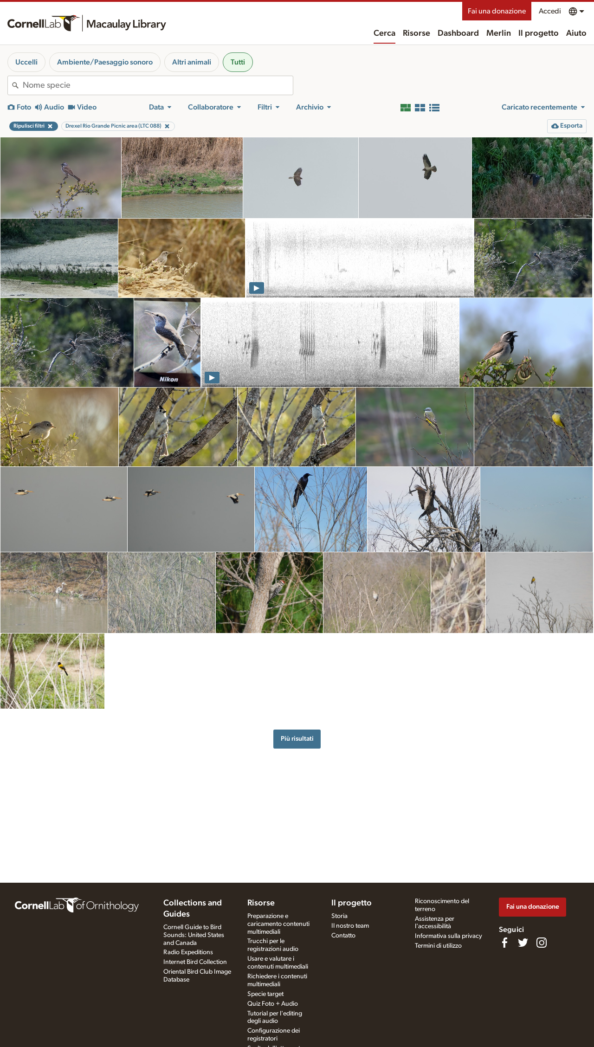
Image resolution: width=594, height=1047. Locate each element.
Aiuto (576, 33)
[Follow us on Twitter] (523, 942)
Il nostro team (350, 926)
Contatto (343, 935)
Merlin (498, 33)
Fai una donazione (497, 11)
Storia (339, 916)
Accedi (550, 11)
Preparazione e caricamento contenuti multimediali (278, 924)
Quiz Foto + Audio (272, 1004)
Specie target (265, 994)
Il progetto (538, 33)
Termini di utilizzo (438, 946)
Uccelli (26, 62)
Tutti (238, 62)
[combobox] (158, 85)
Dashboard (458, 33)
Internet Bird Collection (195, 962)
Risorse (416, 33)
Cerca (384, 33)
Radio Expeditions (188, 952)
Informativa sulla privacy (448, 936)
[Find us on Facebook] (504, 942)
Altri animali (191, 62)
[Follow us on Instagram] (541, 942)
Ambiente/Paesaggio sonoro (105, 62)
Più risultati (297, 738)
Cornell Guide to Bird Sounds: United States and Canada (193, 935)
